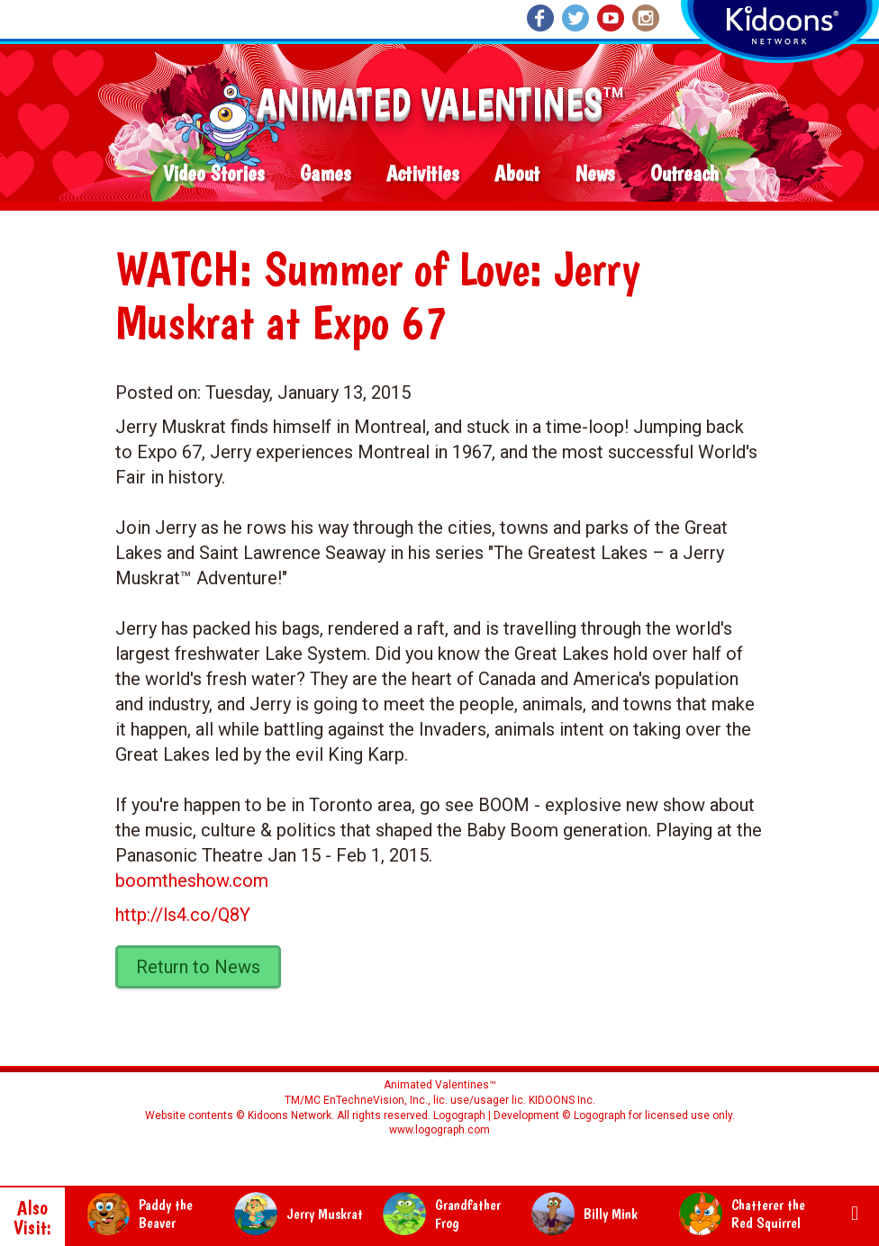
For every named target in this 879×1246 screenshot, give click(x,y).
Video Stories (213, 174)
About (516, 174)
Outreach (684, 174)
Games (325, 174)
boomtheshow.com (191, 880)
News (594, 174)
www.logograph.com (439, 1130)
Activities (422, 174)
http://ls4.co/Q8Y (182, 914)
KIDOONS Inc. (562, 1100)
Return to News (198, 967)
